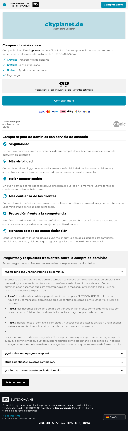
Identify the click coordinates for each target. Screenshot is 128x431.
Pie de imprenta (11, 415)
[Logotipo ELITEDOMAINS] (48, 400)
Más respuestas (15, 382)
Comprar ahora (113, 4)
